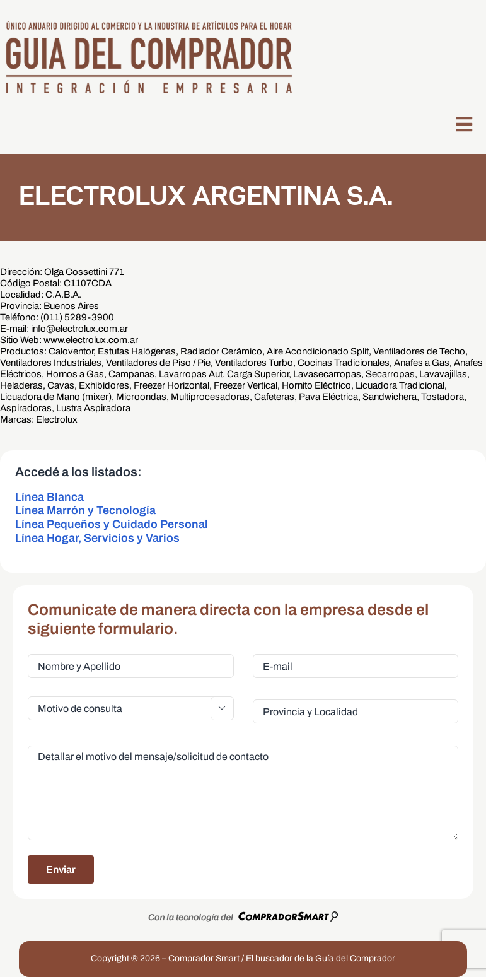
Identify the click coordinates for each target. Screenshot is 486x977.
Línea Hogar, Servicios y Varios (97, 538)
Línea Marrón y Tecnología (85, 510)
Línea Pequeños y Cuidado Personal (111, 524)
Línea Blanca (49, 497)
